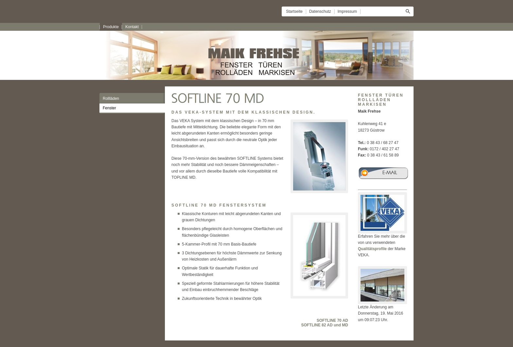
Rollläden (111, 98)
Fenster (109, 108)
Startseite (294, 11)
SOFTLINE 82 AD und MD (324, 325)
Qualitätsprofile (372, 249)
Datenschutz (320, 11)
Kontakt (132, 27)
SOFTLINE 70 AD (332, 320)
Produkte (111, 27)
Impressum (347, 11)
